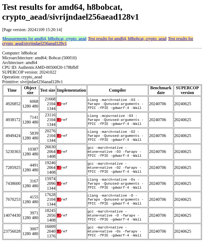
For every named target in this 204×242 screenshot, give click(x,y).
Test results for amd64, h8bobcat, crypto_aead (127, 38)
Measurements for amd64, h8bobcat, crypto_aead (44, 38)
